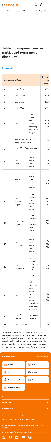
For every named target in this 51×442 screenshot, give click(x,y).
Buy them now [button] (8, 356)
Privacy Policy (7, 416)
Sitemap (35, 416)
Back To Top (43, 356)
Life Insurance (12, 11)
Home (4, 11)
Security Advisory (22, 416)
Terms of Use (7, 419)
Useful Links (7, 402)
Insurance (6, 397)
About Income (7, 408)
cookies (11, 425)
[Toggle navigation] (47, 5)
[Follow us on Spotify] (30, 437)
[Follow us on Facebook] (10, 437)
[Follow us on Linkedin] (16, 437)
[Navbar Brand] (10, 5)
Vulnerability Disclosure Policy (26, 419)
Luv (21, 11)
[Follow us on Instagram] (3, 437)
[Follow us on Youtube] (23, 437)
